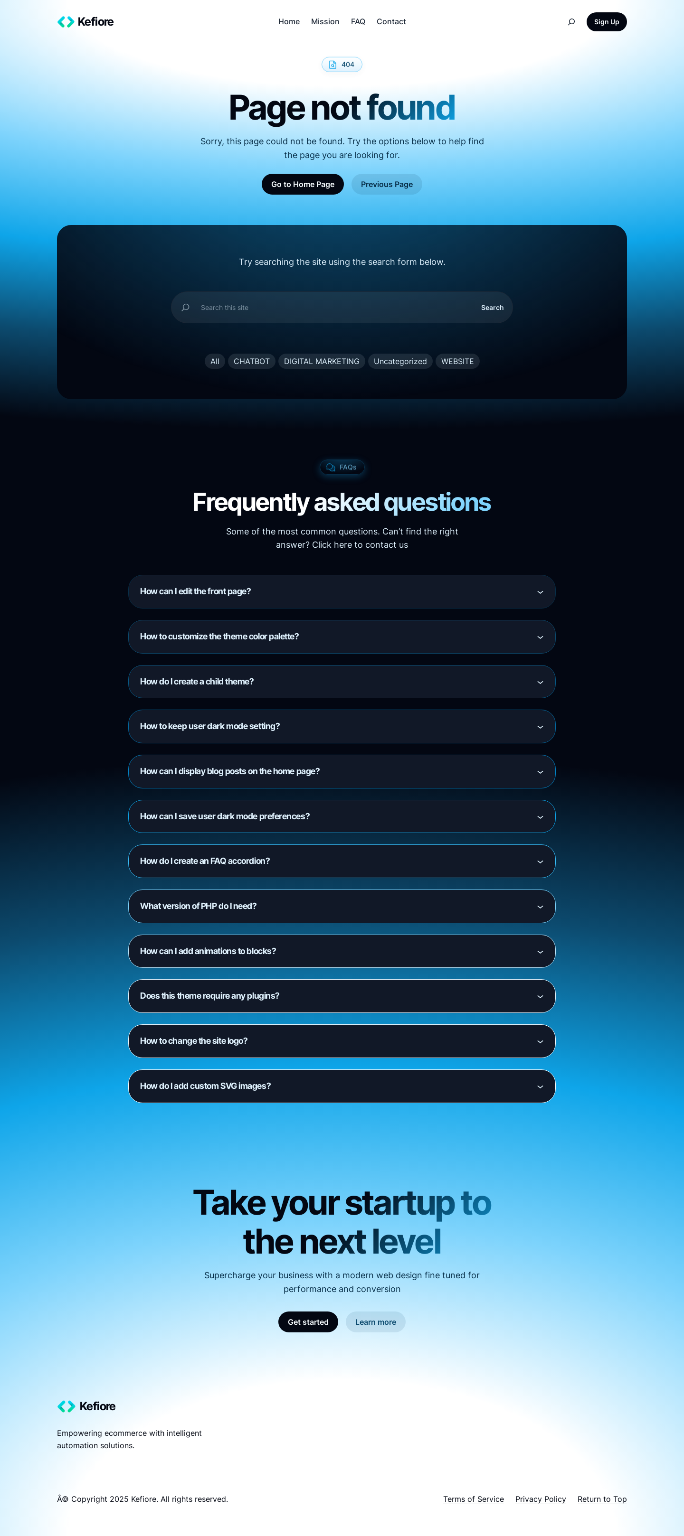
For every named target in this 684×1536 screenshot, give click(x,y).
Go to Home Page (302, 184)
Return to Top (602, 1499)
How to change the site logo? (193, 1041)
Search (492, 307)
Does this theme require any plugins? (210, 996)
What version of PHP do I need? (198, 906)
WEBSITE (457, 361)
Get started (308, 1322)
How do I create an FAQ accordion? (205, 861)
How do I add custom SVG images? (205, 1086)
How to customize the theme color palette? (219, 636)
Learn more (375, 1322)
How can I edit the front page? (195, 591)
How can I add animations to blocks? (208, 951)
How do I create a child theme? (197, 681)
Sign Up (606, 22)
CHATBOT (252, 361)
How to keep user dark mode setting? (210, 726)
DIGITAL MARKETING (322, 361)
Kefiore (96, 21)
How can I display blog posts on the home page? (230, 771)
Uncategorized (400, 361)
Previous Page (387, 184)
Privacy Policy (540, 1499)
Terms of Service (473, 1499)
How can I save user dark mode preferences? (225, 816)
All (214, 361)
